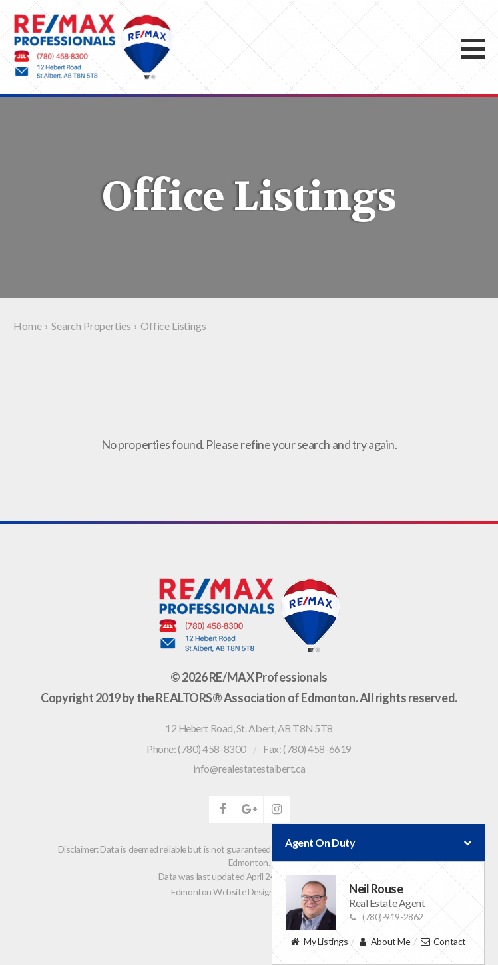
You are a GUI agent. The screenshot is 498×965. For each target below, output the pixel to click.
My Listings (319, 942)
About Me (384, 942)
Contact (443, 942)
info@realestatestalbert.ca (249, 769)
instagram (277, 809)
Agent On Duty (378, 843)
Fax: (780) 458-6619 (307, 749)
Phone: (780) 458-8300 (196, 749)
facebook (222, 809)
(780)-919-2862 (386, 916)
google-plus (249, 809)
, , (249, 728)
